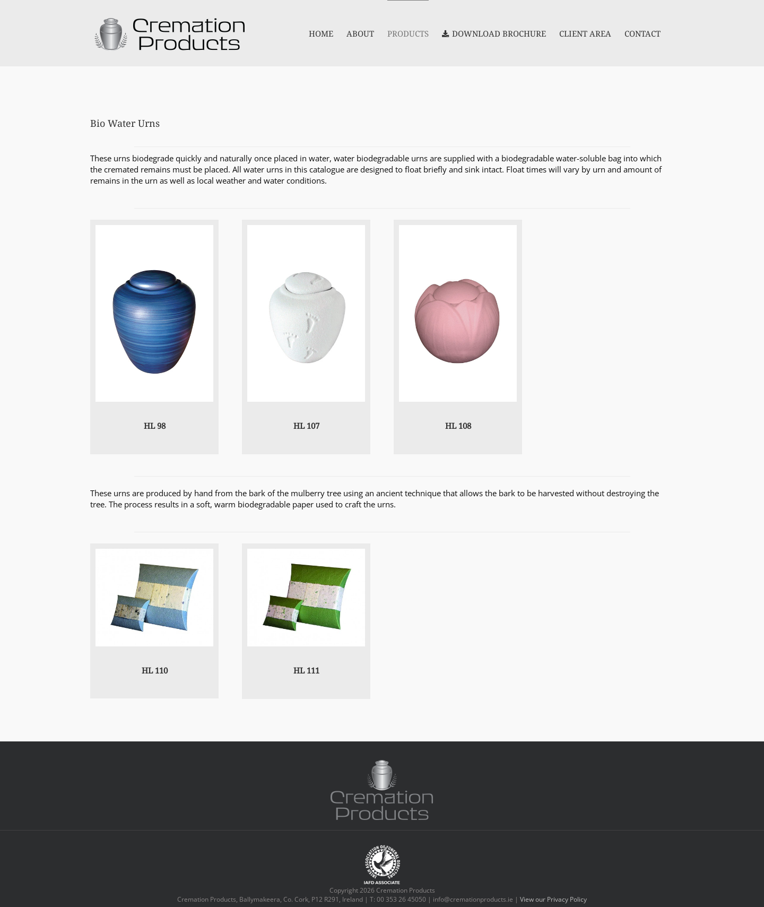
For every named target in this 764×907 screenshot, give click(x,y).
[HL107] (306, 228)
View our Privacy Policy (553, 899)
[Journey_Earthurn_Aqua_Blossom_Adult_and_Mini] (154, 552)
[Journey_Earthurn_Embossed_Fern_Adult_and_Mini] (306, 552)
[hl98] (154, 228)
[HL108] (458, 228)
